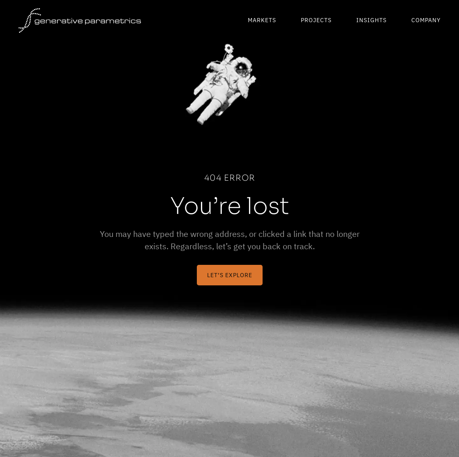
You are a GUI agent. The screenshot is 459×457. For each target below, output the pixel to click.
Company (426, 20)
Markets (262, 20)
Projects (316, 20)
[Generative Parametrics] (79, 20)
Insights (371, 20)
